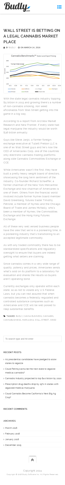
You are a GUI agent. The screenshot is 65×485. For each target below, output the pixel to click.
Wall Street (42, 320)
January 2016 (12, 439)
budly (19, 316)
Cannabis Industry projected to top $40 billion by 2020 (33, 378)
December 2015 (13, 445)
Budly (12, 47)
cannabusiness (12, 320)
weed (53, 320)
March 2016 (11, 428)
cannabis (48, 316)
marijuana (28, 320)
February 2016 (12, 433)
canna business (33, 316)
